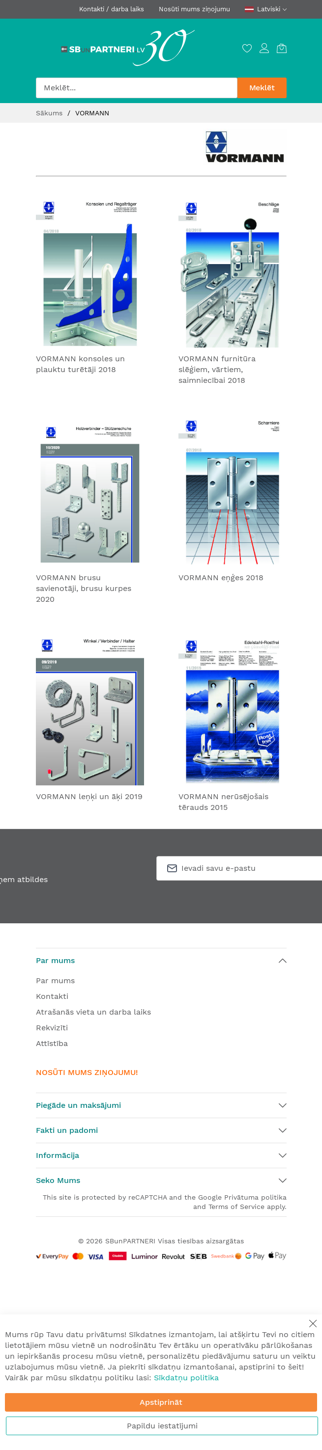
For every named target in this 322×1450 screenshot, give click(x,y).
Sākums (50, 113)
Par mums (55, 980)
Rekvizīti (52, 1027)
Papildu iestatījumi (162, 1425)
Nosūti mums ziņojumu (194, 9)
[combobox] (136, 88)
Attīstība (52, 1043)
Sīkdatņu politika (186, 1377)
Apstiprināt (161, 1402)
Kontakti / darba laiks (111, 9)
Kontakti (52, 996)
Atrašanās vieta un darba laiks (93, 1012)
